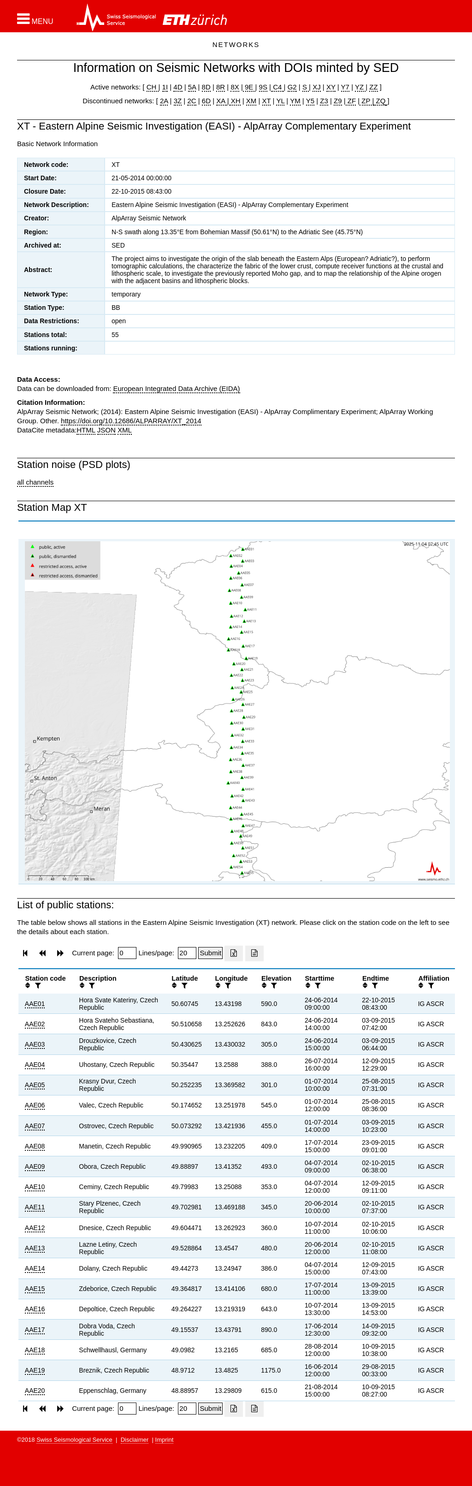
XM (251, 101)
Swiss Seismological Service (74, 1439)
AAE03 (35, 1044)
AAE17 (35, 1329)
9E (249, 87)
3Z (178, 101)
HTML (86, 430)
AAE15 (35, 1288)
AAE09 (35, 1166)
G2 (292, 87)
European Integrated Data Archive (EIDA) (176, 388)
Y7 (345, 87)
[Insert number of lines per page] (187, 953)
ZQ (379, 101)
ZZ (373, 87)
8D (206, 87)
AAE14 (35, 1268)
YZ (360, 87)
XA (221, 101)
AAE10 (35, 1186)
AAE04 (35, 1064)
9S (263, 87)
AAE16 (35, 1309)
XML (125, 430)
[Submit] (210, 953)
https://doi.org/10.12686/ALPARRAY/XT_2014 (131, 421)
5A (192, 87)
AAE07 (35, 1126)
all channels (35, 482)
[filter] (37, 985)
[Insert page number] (127, 953)
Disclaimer (135, 1439)
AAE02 (35, 1024)
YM (295, 101)
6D (206, 101)
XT (266, 101)
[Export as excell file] (233, 953)
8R (220, 87)
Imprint (164, 1439)
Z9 (338, 101)
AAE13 (35, 1248)
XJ (317, 87)
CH (153, 87)
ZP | (367, 101)
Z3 (324, 101)
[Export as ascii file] (254, 953)
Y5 (310, 101)
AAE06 (35, 1105)
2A (164, 101)
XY (331, 87)
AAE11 (35, 1207)
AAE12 (35, 1227)
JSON (106, 430)
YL (280, 101)
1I (165, 87)
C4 (277, 87)
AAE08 (35, 1146)
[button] (35, 19)
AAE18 (35, 1350)
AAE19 (35, 1370)
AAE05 (35, 1085)
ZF (351, 101)
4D (177, 87)
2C (191, 101)
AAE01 (35, 1003)
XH (235, 101)
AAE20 (35, 1390)
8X (234, 87)
